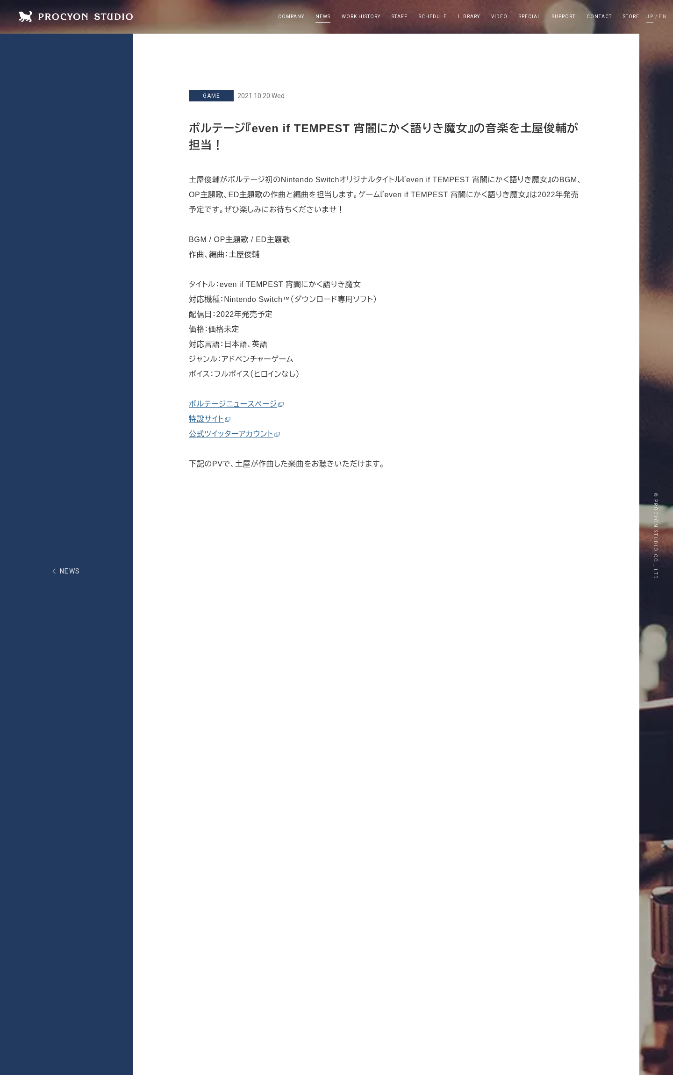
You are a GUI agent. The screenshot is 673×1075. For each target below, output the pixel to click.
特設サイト (209, 419)
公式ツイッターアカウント (234, 434)
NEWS (70, 571)
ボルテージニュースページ (236, 404)
